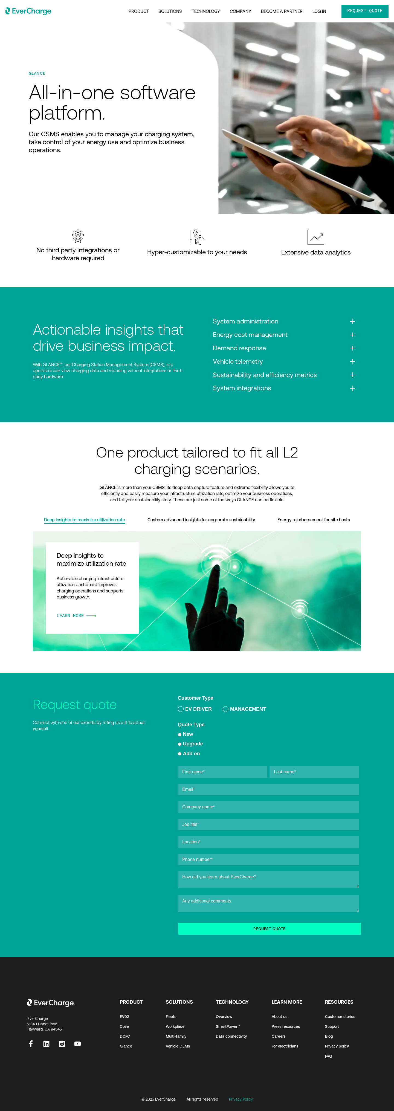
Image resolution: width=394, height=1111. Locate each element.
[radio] (195, 710)
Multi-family (176, 1036)
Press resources (286, 1026)
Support (332, 1026)
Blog (329, 1036)
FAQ (328, 1056)
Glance (126, 1046)
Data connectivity (231, 1036)
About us (279, 1016)
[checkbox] (268, 710)
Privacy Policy (241, 1099)
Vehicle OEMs (178, 1046)
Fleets (171, 1016)
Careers (279, 1036)
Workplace (175, 1026)
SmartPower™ (228, 1026)
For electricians (285, 1046)
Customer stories (340, 1016)
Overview (224, 1016)
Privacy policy (337, 1046)
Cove (124, 1026)
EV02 (124, 1016)
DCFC (125, 1036)
